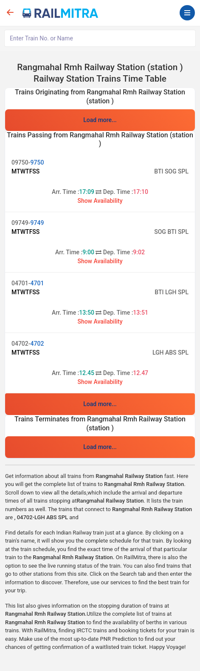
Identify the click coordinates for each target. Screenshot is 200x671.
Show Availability (99, 200)
